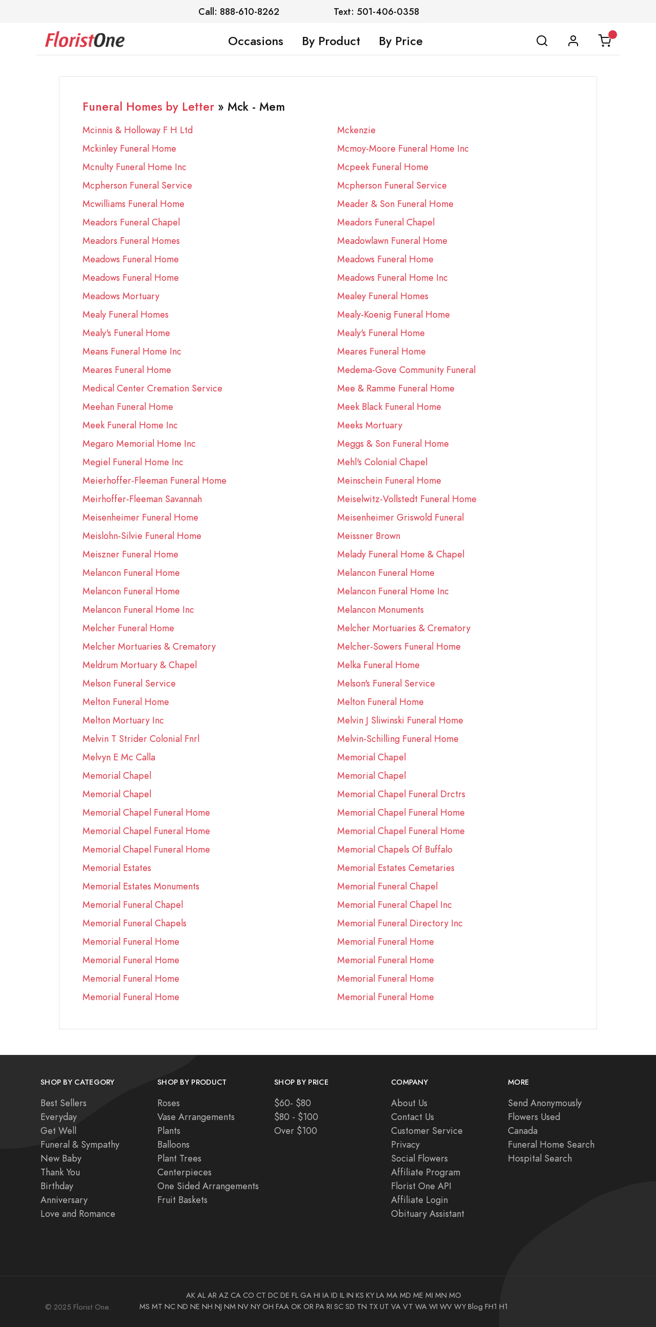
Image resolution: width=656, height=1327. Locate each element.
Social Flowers (419, 1158)
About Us (409, 1102)
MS (144, 1306)
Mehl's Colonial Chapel (382, 461)
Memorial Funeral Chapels (135, 923)
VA (396, 1306)
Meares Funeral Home (381, 351)
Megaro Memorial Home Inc (139, 443)
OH (268, 1306)
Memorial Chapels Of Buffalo (395, 849)
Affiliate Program (425, 1172)
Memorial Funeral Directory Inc (400, 923)
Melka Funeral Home (378, 664)
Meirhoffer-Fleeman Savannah (142, 498)
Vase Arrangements (196, 1116)
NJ (218, 1306)
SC (338, 1306)
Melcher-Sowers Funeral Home (399, 646)
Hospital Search (540, 1158)
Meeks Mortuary (369, 425)
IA (325, 1295)
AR (212, 1295)
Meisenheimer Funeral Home (140, 517)
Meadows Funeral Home (131, 259)
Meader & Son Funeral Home (395, 203)
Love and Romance (77, 1213)
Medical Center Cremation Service (152, 388)
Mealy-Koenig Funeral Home (393, 314)
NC (170, 1306)
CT (261, 1295)
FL (295, 1295)
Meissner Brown (368, 535)
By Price (401, 41)
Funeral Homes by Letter (148, 107)
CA (236, 1295)
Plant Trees (179, 1158)
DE (285, 1295)
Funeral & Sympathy (79, 1144)
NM (230, 1306)
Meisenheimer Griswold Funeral (400, 517)
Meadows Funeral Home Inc (392, 277)
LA (380, 1295)
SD (350, 1306)
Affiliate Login (419, 1199)
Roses (168, 1102)
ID (334, 1295)
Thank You (60, 1172)
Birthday (56, 1185)
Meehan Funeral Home (128, 406)
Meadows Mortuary (121, 295)
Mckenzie (356, 129)
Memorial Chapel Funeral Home (146, 812)
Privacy (405, 1144)
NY (255, 1306)
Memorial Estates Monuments (141, 886)
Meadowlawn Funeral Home (392, 240)
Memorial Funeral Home (131, 941)
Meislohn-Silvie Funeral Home (142, 535)
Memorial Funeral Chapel (387, 886)
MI (429, 1295)
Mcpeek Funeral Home (382, 166)
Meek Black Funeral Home (389, 406)
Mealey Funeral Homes (382, 295)
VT (408, 1306)
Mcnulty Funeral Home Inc (135, 166)
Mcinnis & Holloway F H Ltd (138, 129)
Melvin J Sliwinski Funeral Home (400, 720)
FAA (282, 1306)
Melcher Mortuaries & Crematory (403, 627)
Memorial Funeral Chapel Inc (394, 904)
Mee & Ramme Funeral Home (396, 388)
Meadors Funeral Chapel (131, 222)
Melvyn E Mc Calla (119, 757)
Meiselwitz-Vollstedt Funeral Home (407, 498)
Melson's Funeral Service (386, 683)
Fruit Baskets (182, 1199)
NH (207, 1306)
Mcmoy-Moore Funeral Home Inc (403, 148)
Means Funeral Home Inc (132, 351)
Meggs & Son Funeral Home (393, 443)
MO (455, 1295)
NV (243, 1306)
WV (446, 1306)
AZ (224, 1295)
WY (460, 1306)
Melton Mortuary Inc (123, 720)
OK (296, 1306)
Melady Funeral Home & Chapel (400, 554)
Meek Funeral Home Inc (130, 425)
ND (182, 1306)
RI (329, 1306)
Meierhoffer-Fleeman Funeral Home (155, 480)
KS (360, 1295)
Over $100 (295, 1130)
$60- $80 (292, 1102)
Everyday (58, 1116)
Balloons (173, 1144)
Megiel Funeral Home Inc (133, 461)
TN (362, 1306)
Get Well (58, 1130)
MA (392, 1295)
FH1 (491, 1306)
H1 (503, 1306)
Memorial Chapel (371, 757)
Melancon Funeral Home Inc (393, 591)
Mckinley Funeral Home (129, 148)
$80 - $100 (296, 1116)
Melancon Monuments (380, 609)
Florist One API (421, 1185)
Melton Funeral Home (126, 701)
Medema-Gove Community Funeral (406, 369)
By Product (331, 41)
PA (320, 1306)
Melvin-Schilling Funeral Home (398, 738)
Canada (523, 1130)
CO (248, 1295)
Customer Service (427, 1130)
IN (350, 1295)
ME (418, 1295)
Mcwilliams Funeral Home (133, 203)
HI (317, 1295)
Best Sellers (63, 1102)
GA (306, 1295)
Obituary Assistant (427, 1213)
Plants (168, 1130)
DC (273, 1295)
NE (195, 1306)
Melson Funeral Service (129, 683)
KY (370, 1295)
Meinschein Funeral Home (389, 480)
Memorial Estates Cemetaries (396, 867)
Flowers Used (534, 1116)
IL (342, 1295)
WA (421, 1306)
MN (441, 1295)
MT (157, 1306)
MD (405, 1295)
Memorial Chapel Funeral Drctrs (401, 793)
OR (308, 1306)
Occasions (255, 41)
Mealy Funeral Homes (126, 314)
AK (190, 1295)
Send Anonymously (545, 1102)
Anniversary (64, 1199)
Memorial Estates (117, 867)
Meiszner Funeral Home (130, 554)
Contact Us (412, 1116)
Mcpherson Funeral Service (137, 185)
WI (433, 1306)
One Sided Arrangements (208, 1185)
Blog (475, 1306)
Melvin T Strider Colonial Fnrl (141, 738)
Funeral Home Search (551, 1144)
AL (201, 1295)
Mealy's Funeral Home (126, 332)
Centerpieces (184, 1172)
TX (373, 1306)
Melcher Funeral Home (128, 627)
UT (384, 1306)
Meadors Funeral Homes (131, 240)
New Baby (60, 1158)
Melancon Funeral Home (131, 572)
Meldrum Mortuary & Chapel (140, 664)
